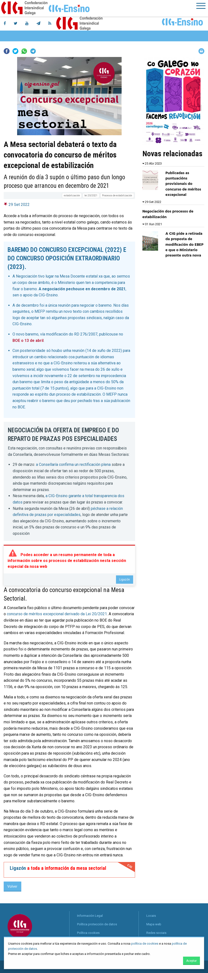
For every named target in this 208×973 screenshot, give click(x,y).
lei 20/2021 (90, 195)
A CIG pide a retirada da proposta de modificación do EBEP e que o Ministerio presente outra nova (184, 245)
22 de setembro (81, 375)
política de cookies (144, 943)
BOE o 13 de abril (28, 340)
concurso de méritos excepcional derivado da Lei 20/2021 (57, 614)
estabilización (72, 195)
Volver (12, 886)
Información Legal (90, 915)
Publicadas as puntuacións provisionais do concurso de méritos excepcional (183, 184)
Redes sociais (156, 933)
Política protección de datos (97, 924)
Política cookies (88, 933)
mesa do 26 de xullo (102, 369)
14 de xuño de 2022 (104, 350)
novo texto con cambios (84, 311)
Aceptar (191, 960)
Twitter (15, 51)
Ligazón (124, 579)
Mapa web (153, 924)
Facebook (7, 51)
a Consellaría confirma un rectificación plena (73, 464)
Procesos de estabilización (117, 195)
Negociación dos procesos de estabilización (168, 214)
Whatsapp (24, 51)
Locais (151, 915)
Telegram (33, 51)
